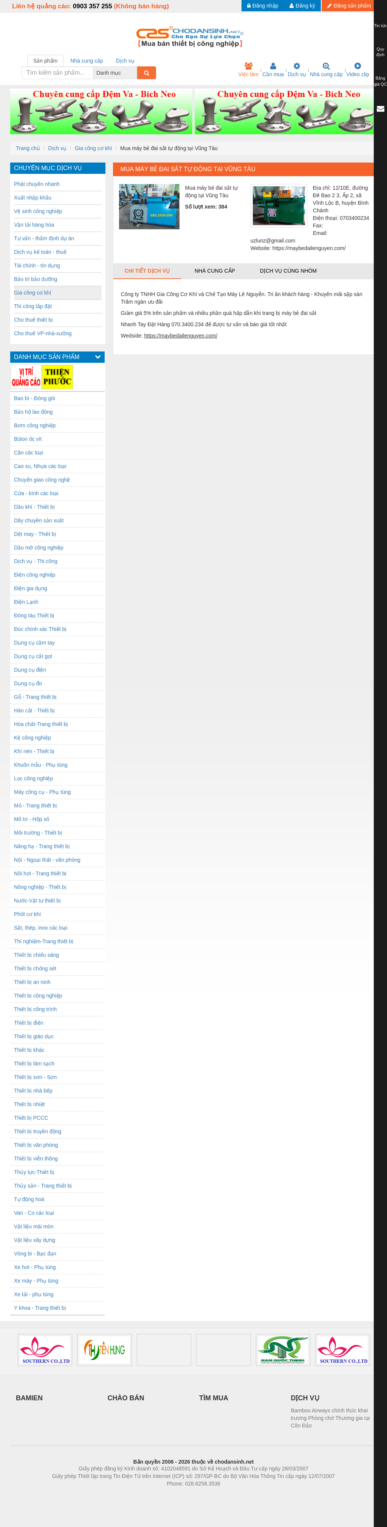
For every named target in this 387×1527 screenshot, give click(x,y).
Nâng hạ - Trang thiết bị (42, 846)
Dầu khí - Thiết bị (34, 507)
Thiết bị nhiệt (29, 1104)
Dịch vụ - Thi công (35, 561)
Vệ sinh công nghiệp (38, 211)
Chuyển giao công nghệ (42, 480)
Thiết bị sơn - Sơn (35, 1077)
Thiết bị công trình (35, 1009)
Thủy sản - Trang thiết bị (43, 1186)
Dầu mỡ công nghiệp (38, 548)
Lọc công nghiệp (33, 778)
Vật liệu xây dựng (34, 1240)
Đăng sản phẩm (349, 6)
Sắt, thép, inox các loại (40, 928)
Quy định (380, 52)
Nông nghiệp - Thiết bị (40, 887)
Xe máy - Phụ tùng (36, 1281)
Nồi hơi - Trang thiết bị (40, 873)
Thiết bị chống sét (35, 968)
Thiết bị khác (29, 1050)
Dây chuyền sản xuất (38, 520)
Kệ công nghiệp (32, 738)
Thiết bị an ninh (32, 982)
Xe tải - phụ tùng (33, 1294)
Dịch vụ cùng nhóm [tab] (288, 271)
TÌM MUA (213, 1398)
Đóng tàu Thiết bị (34, 615)
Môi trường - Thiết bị (38, 833)
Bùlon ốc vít (28, 439)
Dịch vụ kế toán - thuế (40, 252)
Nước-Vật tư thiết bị (37, 901)
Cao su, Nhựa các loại (40, 466)
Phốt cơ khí (27, 914)
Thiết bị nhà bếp (33, 1091)
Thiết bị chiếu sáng (36, 955)
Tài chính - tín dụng (37, 265)
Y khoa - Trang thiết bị (40, 1308)
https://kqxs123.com (229, 1495)
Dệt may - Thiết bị (35, 534)
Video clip (358, 69)
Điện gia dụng (30, 588)
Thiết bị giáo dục (34, 1036)
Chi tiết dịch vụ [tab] (147, 271)
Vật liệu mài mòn (34, 1226)
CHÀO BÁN (126, 1398)
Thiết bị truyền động (37, 1131)
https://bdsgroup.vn (183, 1495)
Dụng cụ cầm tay (34, 643)
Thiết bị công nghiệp (38, 996)
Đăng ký (302, 6)
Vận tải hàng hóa (34, 225)
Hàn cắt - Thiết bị (34, 710)
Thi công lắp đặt (33, 306)
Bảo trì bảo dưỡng (35, 279)
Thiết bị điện (28, 1023)
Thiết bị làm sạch (34, 1063)
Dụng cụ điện (30, 670)
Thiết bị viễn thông (36, 1159)
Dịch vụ (297, 69)
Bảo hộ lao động (33, 412)
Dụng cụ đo (28, 683)
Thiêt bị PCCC (31, 1118)
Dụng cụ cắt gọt (33, 656)
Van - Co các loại (34, 1213)
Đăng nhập (263, 6)
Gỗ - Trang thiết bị (35, 697)
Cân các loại (28, 453)
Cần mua (273, 69)
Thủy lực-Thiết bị (34, 1172)
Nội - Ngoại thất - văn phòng (47, 860)
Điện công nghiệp (34, 575)
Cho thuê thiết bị (33, 320)
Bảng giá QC (380, 81)
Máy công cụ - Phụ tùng (42, 792)
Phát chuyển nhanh (37, 184)
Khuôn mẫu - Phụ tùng (41, 765)
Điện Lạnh (26, 602)
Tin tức (380, 25)
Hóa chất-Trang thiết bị (41, 724)
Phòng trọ (145, 1495)
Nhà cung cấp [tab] (86, 61)
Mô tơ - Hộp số (31, 819)
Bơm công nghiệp (35, 425)
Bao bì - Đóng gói (34, 398)
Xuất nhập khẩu (32, 198)
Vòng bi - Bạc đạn (35, 1254)
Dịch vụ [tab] (125, 61)
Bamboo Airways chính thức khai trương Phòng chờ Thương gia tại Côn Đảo (330, 1418)
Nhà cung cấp (326, 69)
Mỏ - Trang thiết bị (35, 806)
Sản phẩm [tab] (45, 61)
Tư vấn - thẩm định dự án (44, 238)
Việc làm (248, 69)
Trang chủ (28, 148)
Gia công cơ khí (93, 148)
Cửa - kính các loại (36, 493)
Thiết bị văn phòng (36, 1145)
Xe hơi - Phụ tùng (35, 1267)
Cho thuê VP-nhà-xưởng (43, 333)
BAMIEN (29, 1398)
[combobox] (134, 73)
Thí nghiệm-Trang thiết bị (43, 941)
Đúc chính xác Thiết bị (40, 629)
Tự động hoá (29, 1199)
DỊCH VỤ (305, 1398)
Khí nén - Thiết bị (34, 751)
